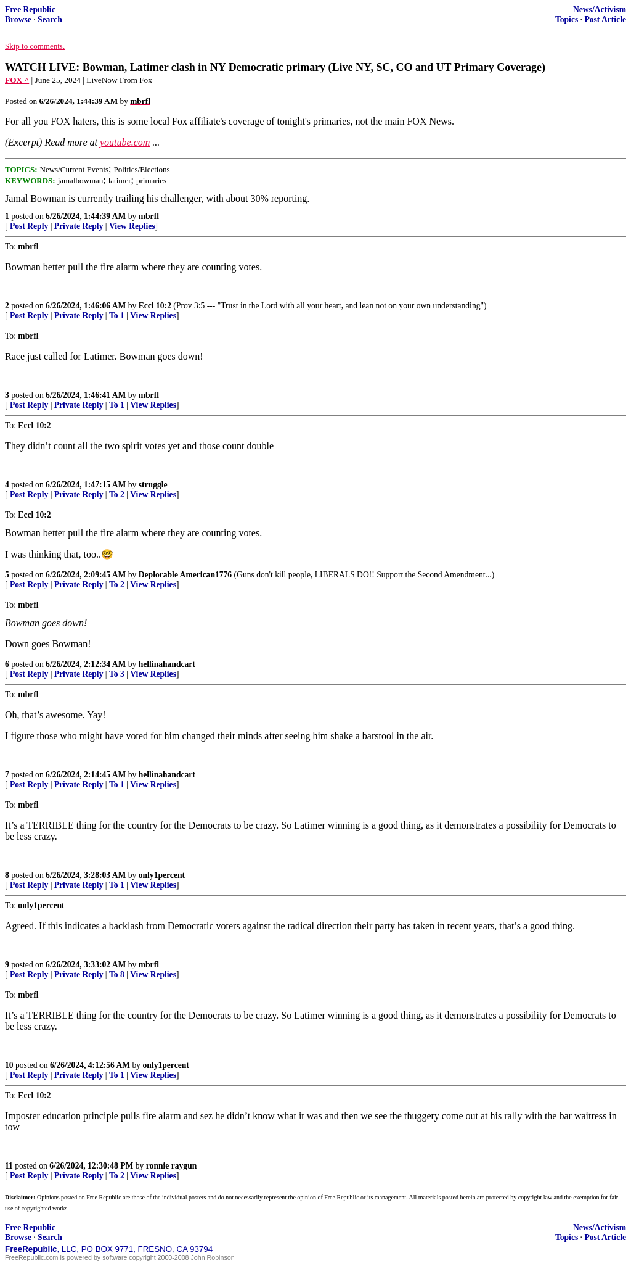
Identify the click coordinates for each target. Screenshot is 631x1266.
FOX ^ (17, 80)
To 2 (116, 494)
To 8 (116, 974)
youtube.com (125, 142)
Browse (18, 19)
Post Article (605, 19)
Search (50, 19)
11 (9, 1165)
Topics (566, 19)
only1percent (162, 875)
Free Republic (30, 9)
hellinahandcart (167, 664)
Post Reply (29, 226)
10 (9, 1065)
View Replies (132, 226)
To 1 (116, 315)
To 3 (116, 674)
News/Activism (599, 9)
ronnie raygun (171, 1165)
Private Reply (79, 226)
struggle (153, 484)
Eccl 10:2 (155, 305)
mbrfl (149, 216)
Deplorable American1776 (185, 574)
